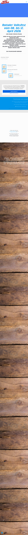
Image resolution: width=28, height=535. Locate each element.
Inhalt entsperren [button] (14, 91)
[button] (2, 533)
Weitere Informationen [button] (14, 93)
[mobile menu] (26, 2)
